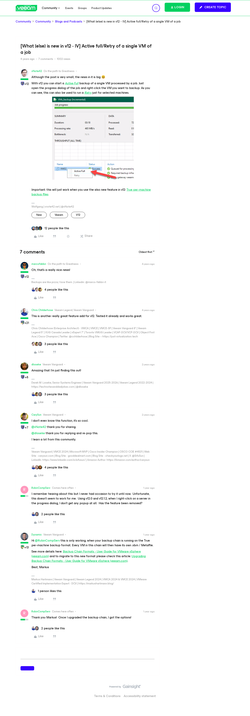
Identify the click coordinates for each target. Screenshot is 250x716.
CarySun (36, 415)
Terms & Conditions (107, 696)
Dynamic (36, 535)
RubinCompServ (40, 488)
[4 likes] (49, 289)
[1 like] (46, 591)
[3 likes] (49, 344)
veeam (59, 215)
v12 (78, 215)
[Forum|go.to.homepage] (26, 8)
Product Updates (101, 8)
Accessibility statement (140, 696)
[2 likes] (48, 514)
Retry (88, 92)
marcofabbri (38, 264)
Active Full (72, 83)
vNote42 (36, 71)
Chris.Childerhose (42, 310)
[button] (213, 7)
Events (69, 8)
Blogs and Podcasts (68, 21)
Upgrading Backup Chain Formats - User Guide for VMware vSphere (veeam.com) (88, 558)
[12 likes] (50, 228)
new (39, 215)
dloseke (36, 364)
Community (23, 21)
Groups (82, 8)
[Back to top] (242, 690)
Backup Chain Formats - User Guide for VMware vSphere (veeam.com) (86, 554)
